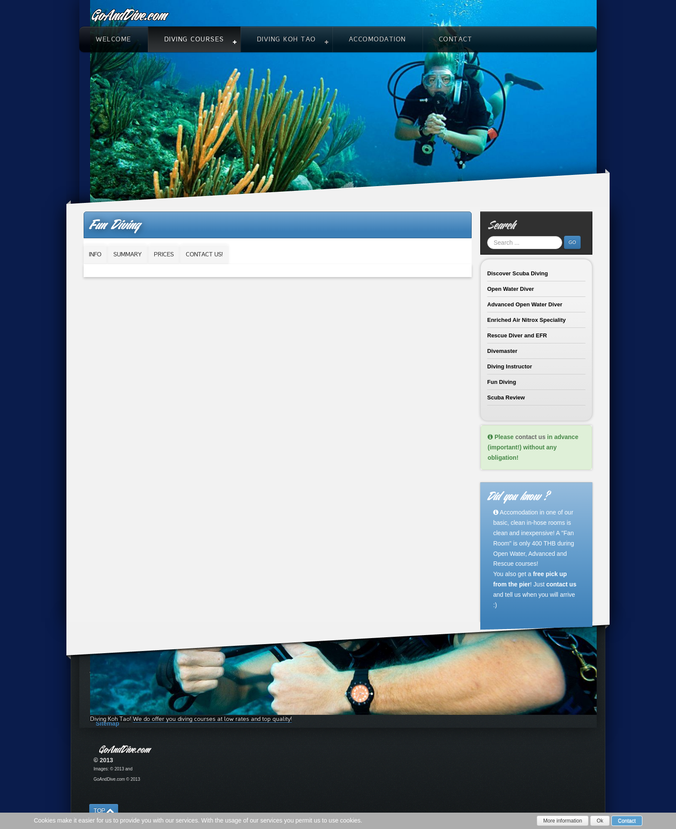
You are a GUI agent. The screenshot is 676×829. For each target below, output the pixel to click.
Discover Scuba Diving (517, 273)
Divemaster (502, 351)
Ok (600, 821)
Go (572, 242)
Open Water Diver (510, 289)
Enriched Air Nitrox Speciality (526, 320)
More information (562, 821)
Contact (626, 821)
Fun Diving (501, 382)
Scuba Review (506, 397)
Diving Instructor (509, 366)
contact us (530, 436)
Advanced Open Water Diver (524, 304)
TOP (99, 810)
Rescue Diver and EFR (517, 335)
